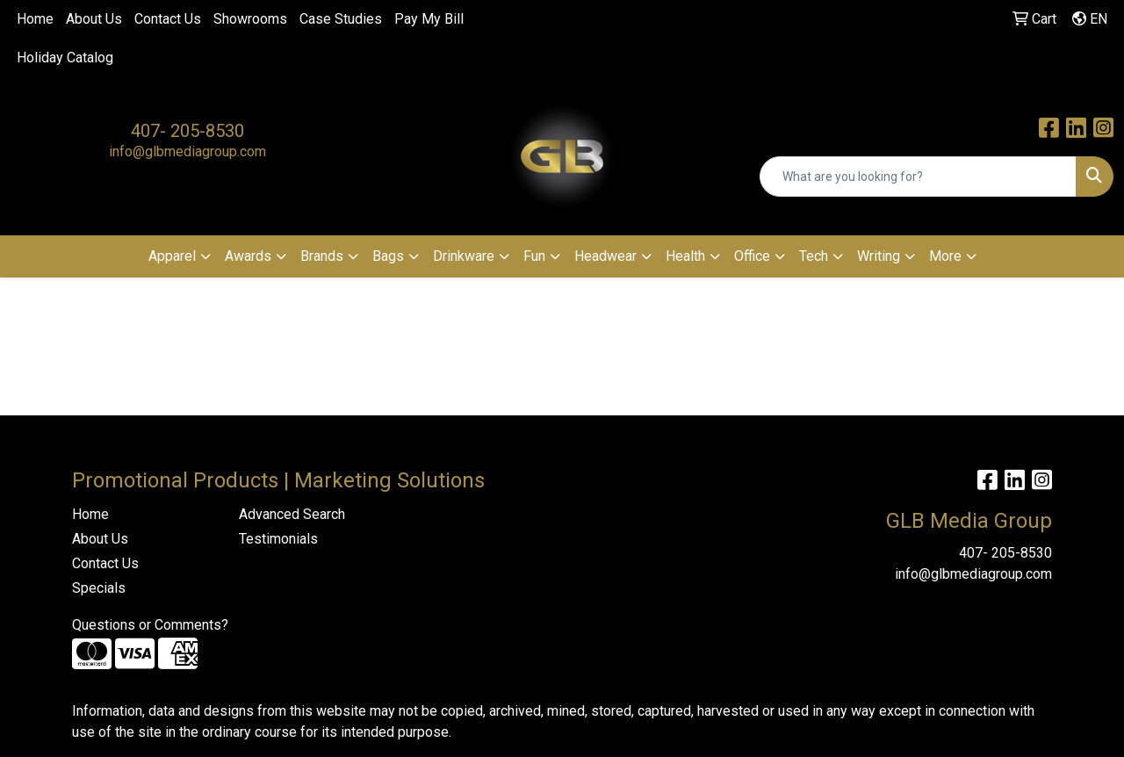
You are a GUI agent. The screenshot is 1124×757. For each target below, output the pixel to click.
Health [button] (685, 256)
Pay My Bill (429, 19)
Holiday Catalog (65, 57)
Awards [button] (248, 256)
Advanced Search (292, 514)
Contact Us (167, 19)
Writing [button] (878, 256)
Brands (321, 256)
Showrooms (250, 19)
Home (35, 19)
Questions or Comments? (150, 624)
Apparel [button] (172, 256)
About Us (94, 19)
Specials (99, 588)
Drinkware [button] (463, 256)
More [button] (945, 256)
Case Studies (340, 19)
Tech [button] (813, 256)
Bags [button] (388, 256)
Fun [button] (534, 256)
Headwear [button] (605, 256)
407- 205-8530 (187, 130)
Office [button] (752, 256)
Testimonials (278, 538)
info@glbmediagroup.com (187, 151)
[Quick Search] (918, 176)
